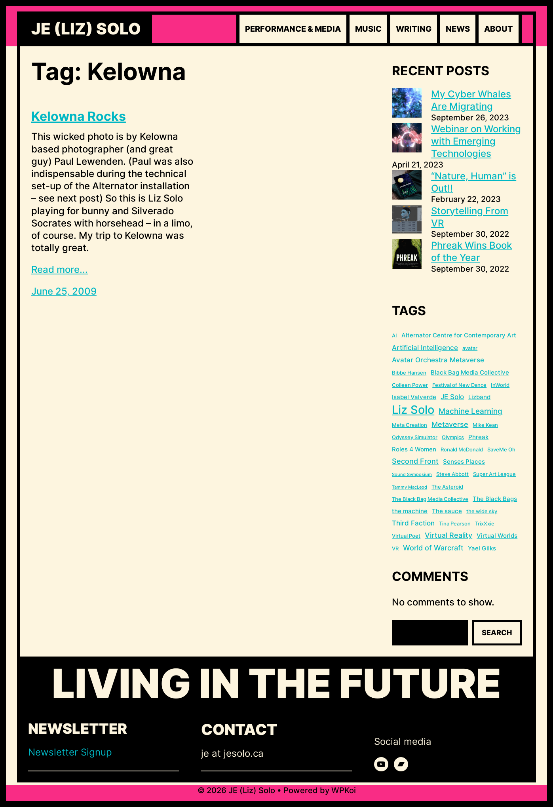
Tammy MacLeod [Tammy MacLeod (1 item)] (409, 487)
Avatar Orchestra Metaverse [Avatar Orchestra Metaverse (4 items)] (438, 360)
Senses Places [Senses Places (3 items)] (464, 461)
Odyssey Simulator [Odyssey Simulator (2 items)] (414, 437)
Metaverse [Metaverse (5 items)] (449, 424)
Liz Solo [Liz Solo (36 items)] (413, 410)
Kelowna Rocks (78, 116)
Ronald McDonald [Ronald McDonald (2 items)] (462, 449)
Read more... (59, 269)
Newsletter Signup (70, 752)
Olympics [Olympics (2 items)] (453, 437)
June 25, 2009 (64, 291)
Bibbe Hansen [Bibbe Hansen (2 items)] (409, 372)
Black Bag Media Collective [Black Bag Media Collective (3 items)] (470, 372)
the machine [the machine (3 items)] (410, 511)
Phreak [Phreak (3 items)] (478, 437)
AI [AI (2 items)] (394, 335)
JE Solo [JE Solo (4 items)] (452, 397)
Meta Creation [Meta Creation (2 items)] (409, 425)
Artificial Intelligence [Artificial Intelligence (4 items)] (425, 348)
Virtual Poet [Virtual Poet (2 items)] (406, 536)
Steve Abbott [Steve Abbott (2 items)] (452, 474)
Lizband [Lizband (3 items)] (479, 397)
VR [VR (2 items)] (395, 548)
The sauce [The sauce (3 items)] (447, 511)
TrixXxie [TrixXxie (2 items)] (484, 523)
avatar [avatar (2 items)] (469, 348)
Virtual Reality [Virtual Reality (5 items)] (448, 535)
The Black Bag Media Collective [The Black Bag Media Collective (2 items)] (430, 499)
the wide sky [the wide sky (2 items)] (481, 511)
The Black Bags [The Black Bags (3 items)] (495, 498)
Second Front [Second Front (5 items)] (415, 461)
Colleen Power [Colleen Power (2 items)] (410, 385)
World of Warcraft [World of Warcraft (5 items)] (433, 548)
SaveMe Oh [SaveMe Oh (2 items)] (501, 449)
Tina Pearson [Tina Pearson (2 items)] (455, 523)
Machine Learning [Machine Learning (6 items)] (470, 411)
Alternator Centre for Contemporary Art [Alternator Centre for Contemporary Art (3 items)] (458, 335)
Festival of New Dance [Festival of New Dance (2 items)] (459, 385)
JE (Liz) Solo (86, 29)
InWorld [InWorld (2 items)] (500, 385)
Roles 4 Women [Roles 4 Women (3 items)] (414, 449)
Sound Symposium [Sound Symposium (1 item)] (412, 474)
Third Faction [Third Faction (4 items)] (413, 523)
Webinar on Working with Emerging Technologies (476, 141)
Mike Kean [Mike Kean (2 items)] (485, 425)
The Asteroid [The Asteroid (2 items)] (447, 486)
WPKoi (343, 790)
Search (497, 632)
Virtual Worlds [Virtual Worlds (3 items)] (497, 535)
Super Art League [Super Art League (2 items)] (494, 474)
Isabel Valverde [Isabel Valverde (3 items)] (414, 397)
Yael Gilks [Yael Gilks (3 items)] (482, 548)
